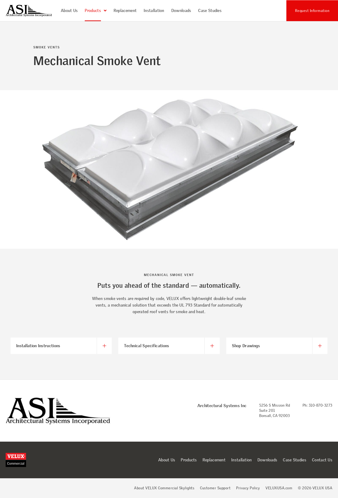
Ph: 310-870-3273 (317, 405)
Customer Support (215, 488)
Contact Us (322, 460)
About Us (69, 10)
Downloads (181, 10)
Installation (154, 10)
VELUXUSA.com (278, 488)
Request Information (312, 10)
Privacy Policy (248, 488)
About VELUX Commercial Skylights (164, 488)
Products (189, 460)
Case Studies (210, 10)
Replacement (125, 10)
